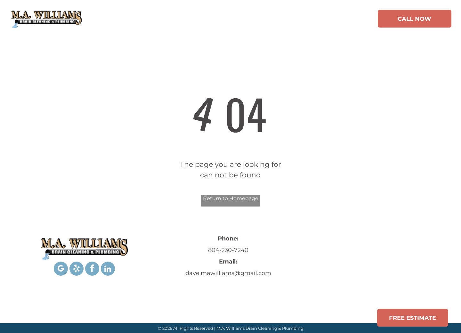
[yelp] (76, 269)
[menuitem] (129, 19)
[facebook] (92, 269)
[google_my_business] (61, 269)
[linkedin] (108, 269)
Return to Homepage (230, 198)
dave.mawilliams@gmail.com (228, 273)
